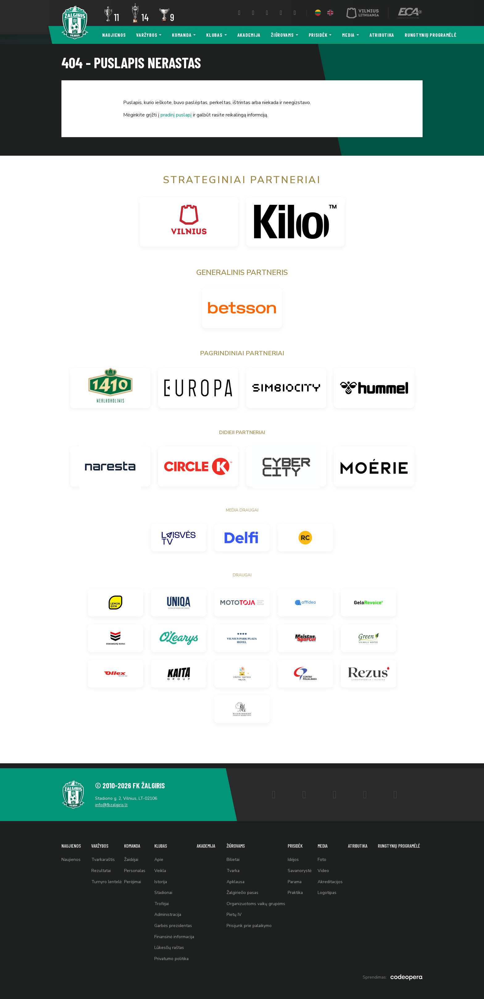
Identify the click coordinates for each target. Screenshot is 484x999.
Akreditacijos (329, 879)
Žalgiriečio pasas (241, 890)
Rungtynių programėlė (430, 35)
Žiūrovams (282, 35)
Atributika (381, 35)
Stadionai (162, 890)
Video (322, 867)
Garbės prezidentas (172, 924)
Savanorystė (299, 867)
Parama (294, 879)
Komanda (181, 35)
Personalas (134, 867)
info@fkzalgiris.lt (112, 800)
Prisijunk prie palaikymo (248, 924)
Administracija (166, 913)
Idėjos (292, 856)
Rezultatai (101, 867)
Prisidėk (318, 35)
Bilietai (232, 856)
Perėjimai (132, 879)
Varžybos (146, 35)
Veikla (159, 867)
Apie (157, 856)
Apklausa (234, 879)
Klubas (214, 35)
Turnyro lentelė (106, 879)
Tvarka (232, 867)
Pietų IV (232, 913)
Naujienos (114, 35)
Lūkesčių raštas (168, 947)
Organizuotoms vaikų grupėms (255, 901)
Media (348, 35)
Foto (320, 856)
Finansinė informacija (173, 936)
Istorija (159, 879)
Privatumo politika (170, 959)
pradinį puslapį (176, 115)
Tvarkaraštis (103, 856)
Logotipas (326, 890)
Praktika (295, 890)
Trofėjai (160, 901)
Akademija (249, 35)
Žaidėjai (130, 856)
